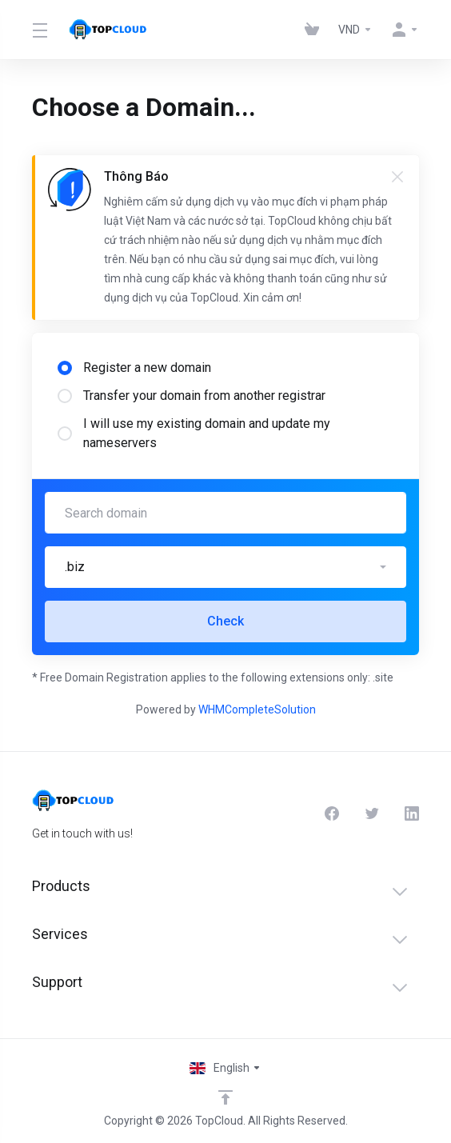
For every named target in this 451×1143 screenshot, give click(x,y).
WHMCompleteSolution (257, 709)
